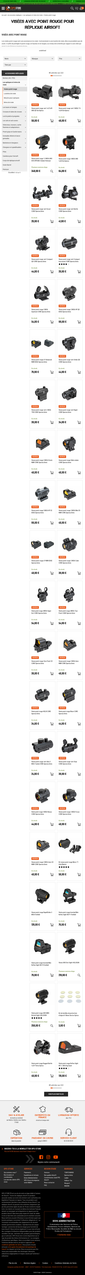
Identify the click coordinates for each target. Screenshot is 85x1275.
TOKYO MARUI (69, 1173)
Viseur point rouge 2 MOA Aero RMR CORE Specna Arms (69, 662)
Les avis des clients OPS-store (12, 1181)
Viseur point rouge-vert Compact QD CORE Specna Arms (42, 260)
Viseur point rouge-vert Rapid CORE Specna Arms (68, 411)
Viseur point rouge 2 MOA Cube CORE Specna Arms (69, 562)
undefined (42, 50)
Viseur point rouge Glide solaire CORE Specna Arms (69, 461)
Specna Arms (68, 1175)
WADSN (66, 1186)
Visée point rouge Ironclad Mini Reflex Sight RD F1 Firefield (68, 913)
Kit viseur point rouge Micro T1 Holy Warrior (68, 863)
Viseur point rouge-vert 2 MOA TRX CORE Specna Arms (41, 411)
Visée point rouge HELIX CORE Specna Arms (41, 712)
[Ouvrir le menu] (3, 8)
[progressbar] (56, 75)
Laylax (66, 1178)
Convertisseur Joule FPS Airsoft (52, 1179)
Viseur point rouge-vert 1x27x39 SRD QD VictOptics (41, 109)
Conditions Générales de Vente (65, 1263)
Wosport (67, 1183)
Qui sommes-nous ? (10, 1173)
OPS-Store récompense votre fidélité (31, 1181)
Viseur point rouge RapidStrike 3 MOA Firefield (41, 913)
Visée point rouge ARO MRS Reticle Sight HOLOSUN (40, 1014)
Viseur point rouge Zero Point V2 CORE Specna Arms (42, 662)
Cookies (45, 1263)
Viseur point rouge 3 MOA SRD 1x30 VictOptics (68, 160)
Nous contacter (49, 1183)
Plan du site (13, 1263)
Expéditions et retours (31, 1175)
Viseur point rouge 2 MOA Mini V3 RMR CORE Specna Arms (69, 511)
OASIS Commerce (47, 1272)
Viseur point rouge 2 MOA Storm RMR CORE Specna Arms (41, 461)
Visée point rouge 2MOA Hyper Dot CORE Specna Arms (41, 612)
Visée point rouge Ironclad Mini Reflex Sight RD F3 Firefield (41, 964)
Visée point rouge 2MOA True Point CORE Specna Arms (68, 612)
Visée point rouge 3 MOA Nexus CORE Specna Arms (41, 813)
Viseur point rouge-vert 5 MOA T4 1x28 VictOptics (70, 109)
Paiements (27, 1173)
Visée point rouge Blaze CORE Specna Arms (68, 712)
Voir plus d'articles (56, 1094)
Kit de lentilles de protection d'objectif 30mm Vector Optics (69, 1014)
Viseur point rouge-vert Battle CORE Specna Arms (68, 210)
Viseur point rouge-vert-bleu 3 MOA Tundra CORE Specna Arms (41, 763)
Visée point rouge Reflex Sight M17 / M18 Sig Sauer (68, 1064)
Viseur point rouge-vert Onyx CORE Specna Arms (68, 763)
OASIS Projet (37, 1272)
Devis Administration (31, 1178)
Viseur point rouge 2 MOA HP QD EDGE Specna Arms (69, 310)
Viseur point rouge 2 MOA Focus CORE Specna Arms (69, 813)
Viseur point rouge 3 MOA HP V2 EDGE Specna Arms (41, 511)
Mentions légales (30, 1263)
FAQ (45, 1185)
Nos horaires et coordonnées (9, 1176)
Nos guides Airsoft (50, 1175)
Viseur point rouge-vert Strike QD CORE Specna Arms (69, 361)
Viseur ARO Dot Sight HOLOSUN (69, 963)
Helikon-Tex (68, 1181)
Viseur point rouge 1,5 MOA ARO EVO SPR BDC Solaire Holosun (41, 160)
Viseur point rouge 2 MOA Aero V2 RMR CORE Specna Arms (42, 863)
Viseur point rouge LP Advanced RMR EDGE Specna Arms (41, 361)
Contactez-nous (64, 1235)
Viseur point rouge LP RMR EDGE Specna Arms (41, 562)
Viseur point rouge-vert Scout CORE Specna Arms (41, 210)
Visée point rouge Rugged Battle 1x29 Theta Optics (41, 1064)
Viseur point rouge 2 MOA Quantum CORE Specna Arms (40, 310)
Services (47, 1173)
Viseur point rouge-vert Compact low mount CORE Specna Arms (69, 260)
